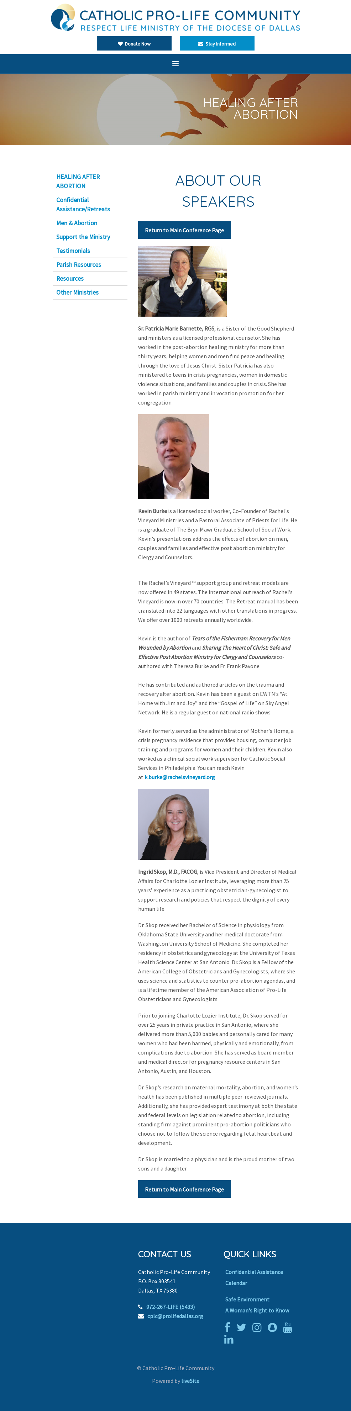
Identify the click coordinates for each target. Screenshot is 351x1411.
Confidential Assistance (254, 1271)
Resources (70, 278)
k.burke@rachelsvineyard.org (180, 777)
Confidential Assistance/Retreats (83, 204)
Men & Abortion (76, 223)
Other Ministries (77, 292)
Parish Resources (78, 265)
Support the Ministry (83, 237)
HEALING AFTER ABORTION (78, 181)
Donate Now (134, 44)
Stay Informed (217, 44)
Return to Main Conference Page (184, 230)
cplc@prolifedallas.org (175, 1316)
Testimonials (73, 251)
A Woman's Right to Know (257, 1310)
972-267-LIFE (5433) (170, 1306)
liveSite (190, 1380)
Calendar (236, 1282)
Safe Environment (247, 1299)
